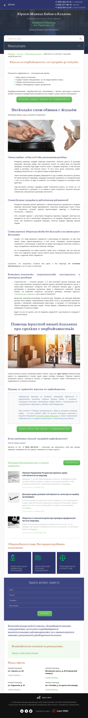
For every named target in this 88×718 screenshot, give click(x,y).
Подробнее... (66, 484)
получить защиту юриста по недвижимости (44, 100)
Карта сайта (46, 697)
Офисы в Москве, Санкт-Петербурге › (44, 30)
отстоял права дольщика (47, 416)
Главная (11, 54)
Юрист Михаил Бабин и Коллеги (44, 14)
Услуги (20, 54)
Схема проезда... (14, 675)
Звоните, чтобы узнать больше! (25, 653)
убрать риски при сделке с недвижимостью (44, 429)
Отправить (45, 614)
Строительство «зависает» (24, 294)
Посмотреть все (71, 463)
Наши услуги (16, 45)
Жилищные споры (33, 54)
